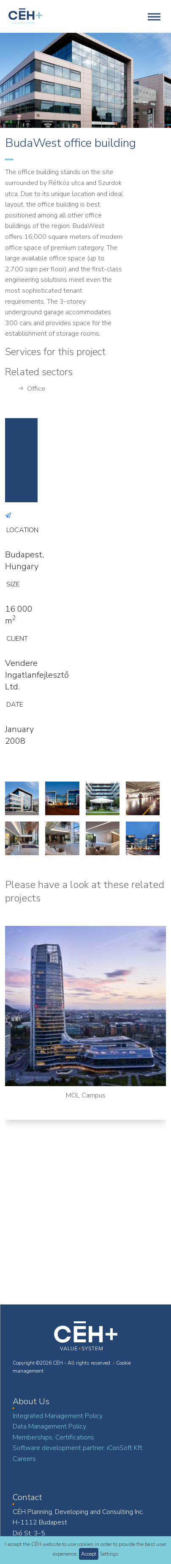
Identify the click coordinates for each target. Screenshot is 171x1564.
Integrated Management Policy (58, 1416)
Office (32, 389)
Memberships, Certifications (53, 1437)
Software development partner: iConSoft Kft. (78, 1448)
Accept (88, 1554)
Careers (24, 1458)
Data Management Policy (49, 1426)
